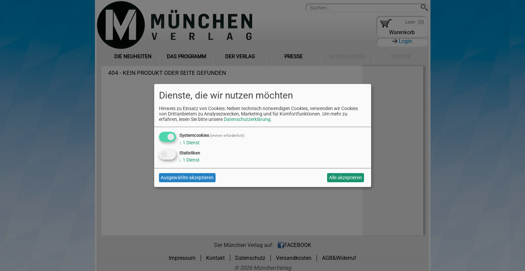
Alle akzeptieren (345, 177)
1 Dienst (189, 142)
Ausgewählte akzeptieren (187, 177)
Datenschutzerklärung (247, 119)
